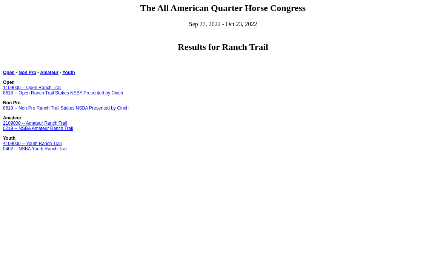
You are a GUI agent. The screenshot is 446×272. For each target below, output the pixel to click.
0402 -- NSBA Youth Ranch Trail (35, 148)
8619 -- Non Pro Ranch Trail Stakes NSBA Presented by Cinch (66, 108)
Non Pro (27, 72)
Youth (68, 72)
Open (9, 72)
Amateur (49, 72)
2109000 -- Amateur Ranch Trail (35, 123)
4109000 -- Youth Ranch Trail (32, 143)
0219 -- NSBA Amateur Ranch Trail (38, 128)
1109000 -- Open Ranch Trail (32, 87)
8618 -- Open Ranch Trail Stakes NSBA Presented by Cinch (63, 93)
